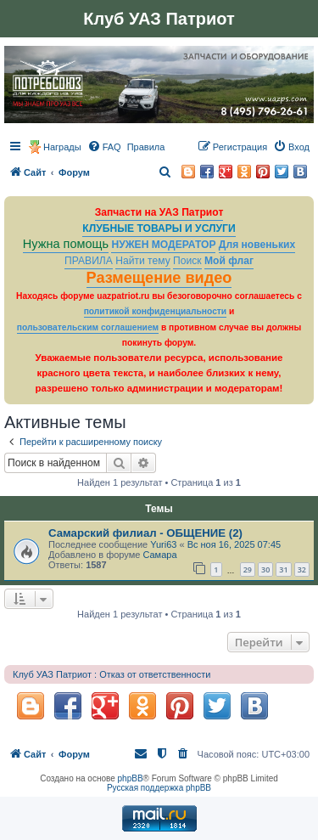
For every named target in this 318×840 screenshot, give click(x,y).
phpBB (130, 778)
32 (302, 569)
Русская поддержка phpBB (159, 787)
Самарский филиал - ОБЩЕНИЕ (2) (145, 533)
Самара (159, 555)
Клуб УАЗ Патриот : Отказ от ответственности (111, 674)
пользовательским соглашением (88, 327)
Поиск (187, 261)
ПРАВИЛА (88, 261)
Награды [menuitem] (62, 147)
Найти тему (142, 261)
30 (265, 569)
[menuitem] (104, 147)
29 (247, 569)
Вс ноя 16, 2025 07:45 (234, 544)
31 (283, 569)
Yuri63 (163, 544)
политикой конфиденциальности (155, 311)
